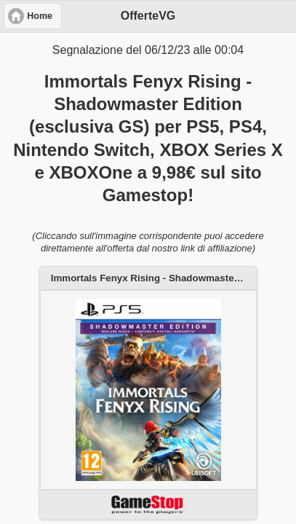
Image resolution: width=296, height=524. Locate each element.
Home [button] (39, 16)
